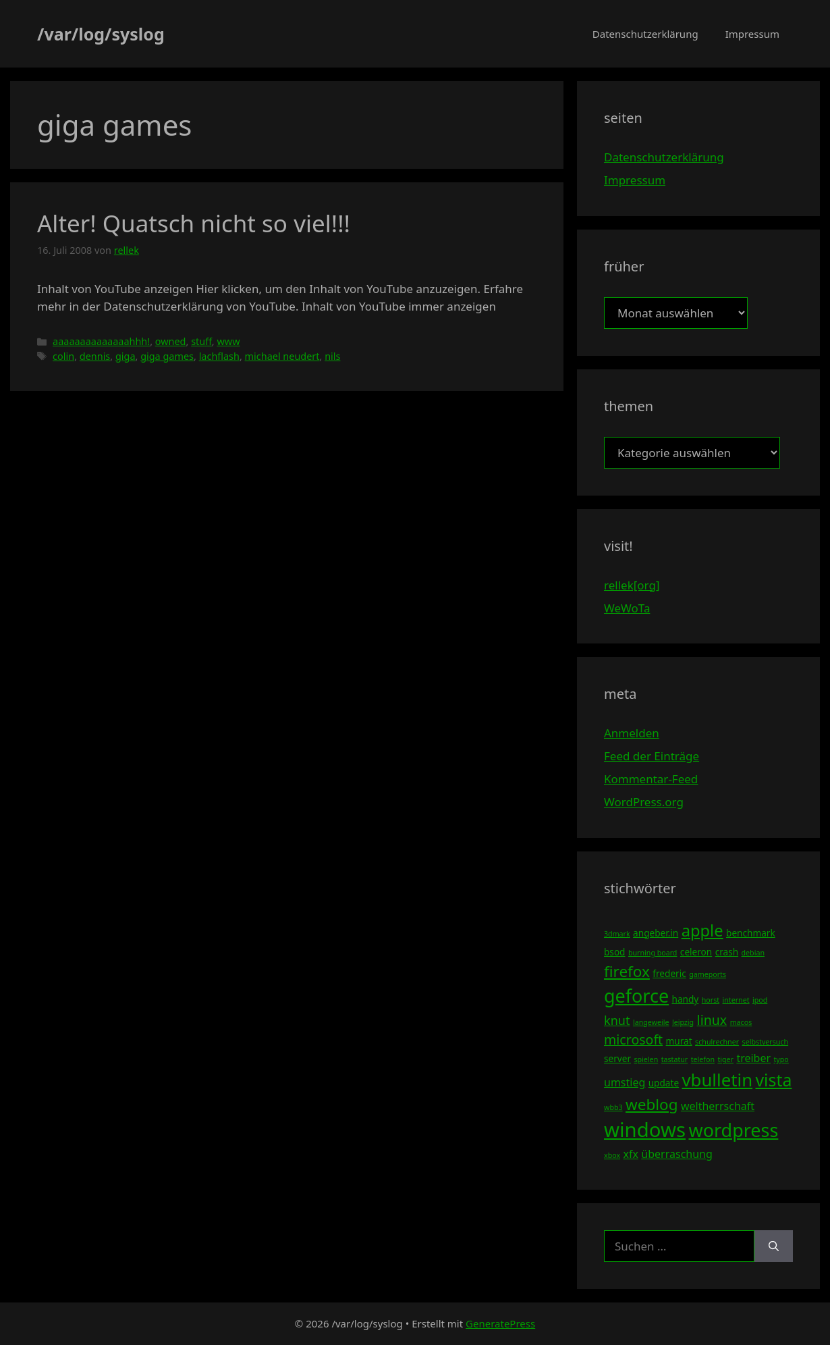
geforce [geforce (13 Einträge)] (636, 995)
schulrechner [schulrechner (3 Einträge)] (717, 1042)
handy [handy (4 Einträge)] (685, 999)
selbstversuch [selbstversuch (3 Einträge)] (765, 1042)
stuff (201, 341)
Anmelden (631, 733)
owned (170, 341)
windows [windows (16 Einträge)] (645, 1129)
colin (63, 356)
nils (332, 356)
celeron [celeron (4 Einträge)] (696, 951)
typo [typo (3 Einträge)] (781, 1059)
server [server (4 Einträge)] (617, 1058)
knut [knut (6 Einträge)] (617, 1020)
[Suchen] (773, 1246)
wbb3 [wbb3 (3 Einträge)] (613, 1107)
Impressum (752, 34)
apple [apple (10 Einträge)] (702, 930)
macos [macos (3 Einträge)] (741, 1022)
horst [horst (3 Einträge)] (710, 1000)
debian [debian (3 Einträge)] (753, 952)
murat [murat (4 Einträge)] (679, 1040)
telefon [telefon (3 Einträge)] (703, 1059)
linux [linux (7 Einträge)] (712, 1020)
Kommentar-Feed (651, 779)
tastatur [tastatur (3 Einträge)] (674, 1059)
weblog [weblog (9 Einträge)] (651, 1104)
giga (125, 356)
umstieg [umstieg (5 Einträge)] (624, 1082)
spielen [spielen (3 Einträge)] (646, 1059)
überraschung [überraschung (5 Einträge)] (676, 1153)
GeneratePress (500, 1323)
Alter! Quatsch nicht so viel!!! (193, 223)
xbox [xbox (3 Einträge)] (612, 1155)
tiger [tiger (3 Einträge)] (725, 1059)
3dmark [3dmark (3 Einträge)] (617, 934)
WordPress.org (644, 802)
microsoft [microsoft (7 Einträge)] (633, 1039)
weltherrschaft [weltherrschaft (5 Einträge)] (717, 1106)
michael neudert (282, 356)
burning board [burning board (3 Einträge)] (652, 952)
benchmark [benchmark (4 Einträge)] (750, 932)
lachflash (219, 356)
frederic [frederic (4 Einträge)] (669, 973)
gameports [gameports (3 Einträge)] (707, 974)
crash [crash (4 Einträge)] (726, 951)
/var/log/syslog (101, 33)
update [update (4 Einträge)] (663, 1082)
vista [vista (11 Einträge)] (773, 1079)
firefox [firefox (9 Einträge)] (627, 971)
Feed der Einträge (651, 756)
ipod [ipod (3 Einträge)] (759, 1000)
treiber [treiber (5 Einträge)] (753, 1058)
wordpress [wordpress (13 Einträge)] (733, 1129)
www (228, 341)
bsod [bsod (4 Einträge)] (615, 951)
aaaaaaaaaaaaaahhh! (101, 341)
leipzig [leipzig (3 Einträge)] (683, 1022)
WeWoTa (627, 608)
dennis (95, 356)
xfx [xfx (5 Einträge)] (630, 1153)
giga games (167, 356)
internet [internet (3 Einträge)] (736, 1000)
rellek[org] (631, 585)
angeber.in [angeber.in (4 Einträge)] (655, 932)
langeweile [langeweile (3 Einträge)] (651, 1022)
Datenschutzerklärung (645, 34)
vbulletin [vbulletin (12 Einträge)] (717, 1079)
